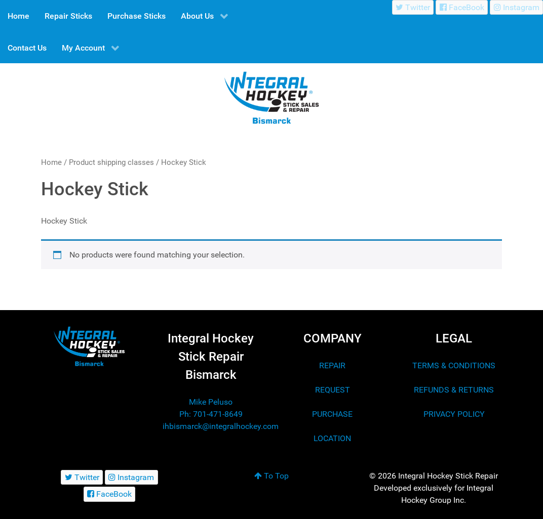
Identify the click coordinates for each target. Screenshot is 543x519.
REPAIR (332, 365)
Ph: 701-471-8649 (211, 414)
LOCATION (332, 438)
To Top (271, 476)
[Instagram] (516, 7)
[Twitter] (413, 7)
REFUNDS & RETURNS (454, 390)
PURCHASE (332, 414)
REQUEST (332, 390)
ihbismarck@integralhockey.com (221, 426)
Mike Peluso (210, 402)
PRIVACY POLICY (454, 414)
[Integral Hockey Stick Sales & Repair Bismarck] (89, 346)
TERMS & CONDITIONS (453, 365)
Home (51, 162)
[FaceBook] (462, 7)
